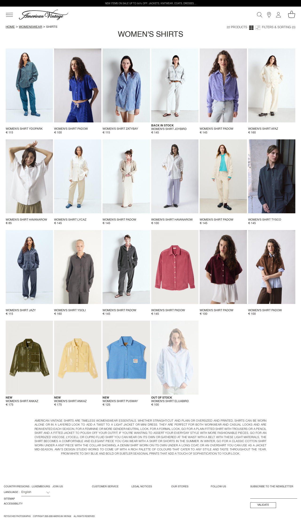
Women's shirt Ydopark (24, 129)
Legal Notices (141, 486)
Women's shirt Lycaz (70, 219)
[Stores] (269, 15)
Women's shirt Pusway (120, 401)
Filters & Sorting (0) (278, 27)
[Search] (259, 15)
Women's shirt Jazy (21, 310)
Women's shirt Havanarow (26, 219)
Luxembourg (41, 486)
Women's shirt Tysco (264, 219)
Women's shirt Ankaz (22, 401)
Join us (57, 486)
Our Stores (179, 486)
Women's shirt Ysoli (70, 310)
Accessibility (13, 504)
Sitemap (9, 499)
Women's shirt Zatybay (120, 129)
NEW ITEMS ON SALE (117, 4)
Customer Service (105, 486)
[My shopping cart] (291, 14)
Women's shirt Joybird (169, 129)
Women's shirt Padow (71, 129)
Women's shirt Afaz (263, 129)
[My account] (278, 15)
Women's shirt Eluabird (170, 401)
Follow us (218, 486)
